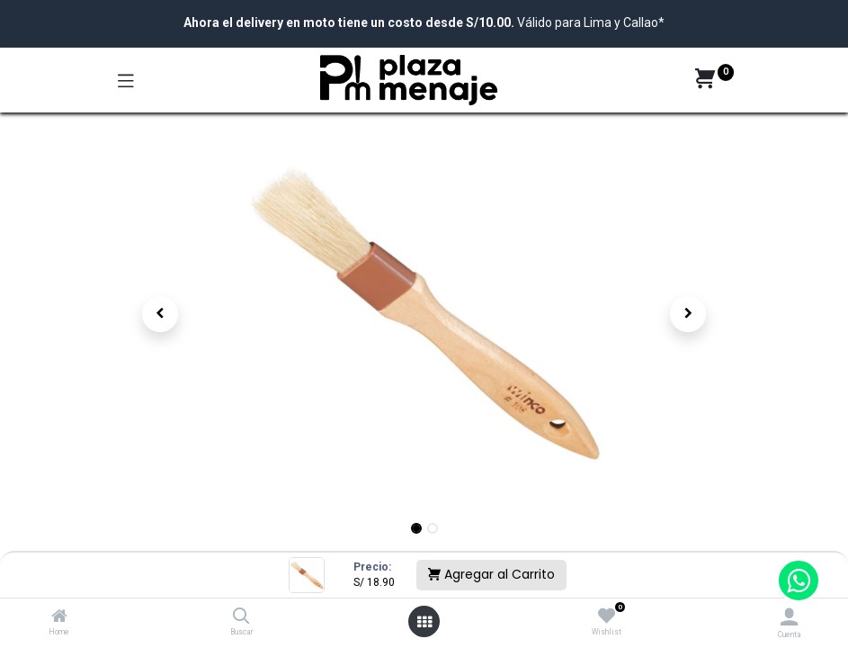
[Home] (59, 617)
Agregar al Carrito (491, 574)
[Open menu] (424, 622)
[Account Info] (789, 617)
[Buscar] (241, 617)
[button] (161, 314)
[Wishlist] (606, 616)
